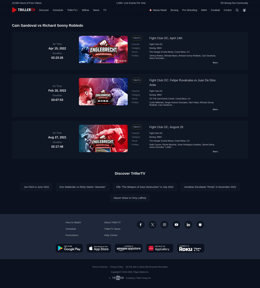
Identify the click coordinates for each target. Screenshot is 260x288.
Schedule (58, 10)
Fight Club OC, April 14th (165, 38)
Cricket (227, 10)
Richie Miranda (169, 145)
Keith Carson (155, 145)
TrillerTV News (112, 228)
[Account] (244, 10)
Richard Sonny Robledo (190, 56)
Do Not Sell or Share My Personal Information (147, 267)
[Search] (237, 10)
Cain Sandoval (208, 56)
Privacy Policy (116, 267)
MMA (204, 10)
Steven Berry (208, 145)
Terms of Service (100, 267)
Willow (85, 10)
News (96, 10)
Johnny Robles (156, 56)
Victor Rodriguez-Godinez (189, 145)
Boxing (174, 10)
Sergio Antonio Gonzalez (176, 102)
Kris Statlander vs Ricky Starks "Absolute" (83, 186)
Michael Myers (171, 56)
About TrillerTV (112, 222)
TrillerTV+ (72, 10)
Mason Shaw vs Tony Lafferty (130, 197)
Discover (44, 10)
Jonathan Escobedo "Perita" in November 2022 (210, 186)
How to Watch (73, 222)
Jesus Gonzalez (156, 58)
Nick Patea (194, 102)
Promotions (72, 235)
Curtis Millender (156, 102)
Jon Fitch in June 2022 (36, 186)
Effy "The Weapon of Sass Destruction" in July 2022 (144, 186)
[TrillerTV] (23, 10)
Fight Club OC (155, 44)
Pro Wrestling (189, 10)
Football (215, 10)
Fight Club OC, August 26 (166, 127)
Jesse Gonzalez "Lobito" (160, 147)
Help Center (110, 235)
